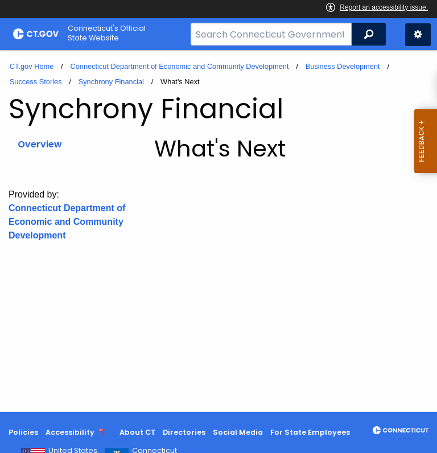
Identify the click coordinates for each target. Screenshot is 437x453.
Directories (184, 432)
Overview (40, 144)
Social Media (238, 432)
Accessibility (70, 432)
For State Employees (310, 432)
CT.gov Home (32, 66)
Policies (23, 432)
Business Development (343, 66)
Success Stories (36, 81)
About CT (137, 432)
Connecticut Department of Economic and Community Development (179, 66)
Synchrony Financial (111, 81)
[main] (218, 231)
